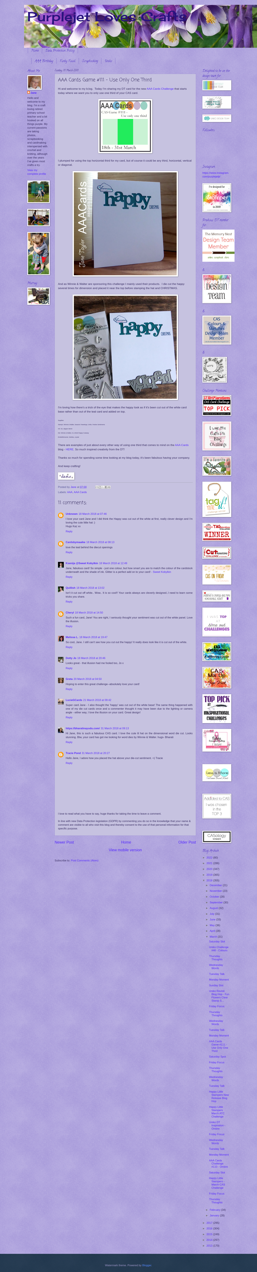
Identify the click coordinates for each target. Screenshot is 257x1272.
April (213, 930)
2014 (210, 1239)
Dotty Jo (71, 658)
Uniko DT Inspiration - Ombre (217, 1125)
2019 (210, 874)
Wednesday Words (216, 966)
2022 (210, 857)
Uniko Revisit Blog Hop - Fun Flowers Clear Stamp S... (219, 996)
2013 (210, 1245)
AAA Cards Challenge (160, 88)
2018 (210, 880)
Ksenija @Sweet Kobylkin (82, 563)
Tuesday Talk (217, 974)
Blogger (146, 1265)
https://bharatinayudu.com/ (83, 728)
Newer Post (64, 842)
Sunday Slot (216, 985)
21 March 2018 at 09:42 (97, 700)
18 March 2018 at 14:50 (89, 612)
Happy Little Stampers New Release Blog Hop (219, 1096)
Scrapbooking (90, 61)
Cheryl (70, 612)
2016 (210, 1228)
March (214, 936)
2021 (210, 863)
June (213, 919)
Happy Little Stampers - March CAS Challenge (217, 1183)
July (212, 913)
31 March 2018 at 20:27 (96, 753)
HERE (69, 449)
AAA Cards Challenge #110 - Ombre (218, 1163)
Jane (34, 92)
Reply (69, 531)
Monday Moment (219, 979)
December (216, 885)
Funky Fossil (67, 61)
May (212, 925)
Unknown (72, 513)
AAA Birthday (44, 61)
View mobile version (125, 850)
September (216, 902)
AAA (69, 492)
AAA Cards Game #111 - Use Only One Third (218, 1046)
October (215, 896)
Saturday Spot (217, 1056)
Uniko (108, 61)
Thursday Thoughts (215, 958)
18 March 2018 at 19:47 (93, 637)
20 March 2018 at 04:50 (88, 679)
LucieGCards (74, 700)
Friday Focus (216, 1006)
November (216, 890)
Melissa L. (72, 637)
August (214, 908)
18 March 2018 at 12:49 (113, 563)
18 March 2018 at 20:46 (91, 658)
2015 (210, 1234)
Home (35, 50)
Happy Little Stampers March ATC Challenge (217, 1111)
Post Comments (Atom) (84, 860)
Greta (69, 679)
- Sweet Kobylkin (161, 571)
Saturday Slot (217, 941)
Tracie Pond (73, 753)
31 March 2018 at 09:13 (115, 728)
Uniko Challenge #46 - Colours (218, 949)
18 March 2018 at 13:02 (90, 587)
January (215, 1215)
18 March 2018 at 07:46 (93, 513)
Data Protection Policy (60, 50)
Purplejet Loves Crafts (107, 16)
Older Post (187, 842)
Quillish (70, 587)
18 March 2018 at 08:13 (100, 542)
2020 (210, 869)
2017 (210, 1222)
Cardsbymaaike (75, 542)
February (215, 1209)
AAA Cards (182, 445)
